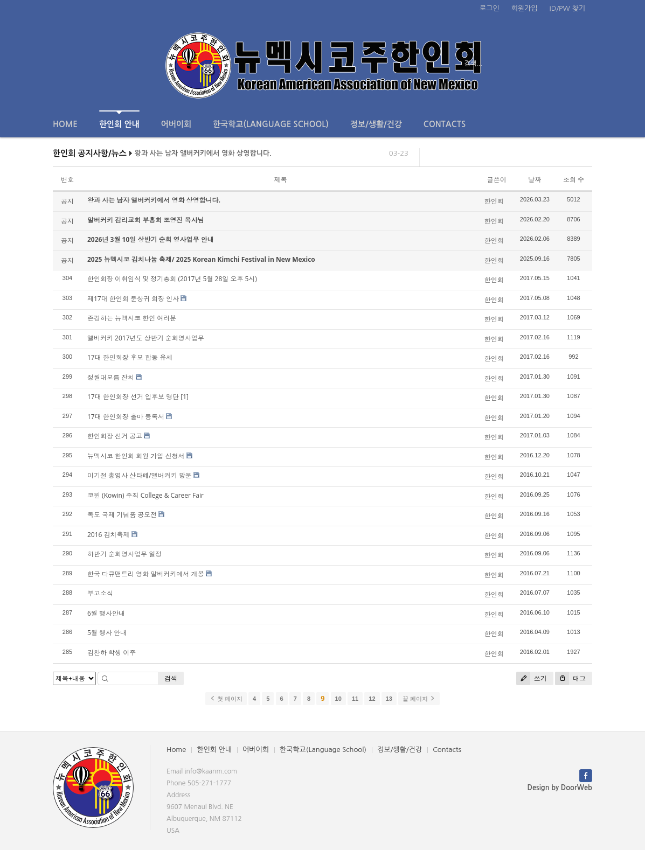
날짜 (534, 179)
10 (338, 698)
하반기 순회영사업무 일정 (124, 554)
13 (389, 698)
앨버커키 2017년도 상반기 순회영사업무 (145, 338)
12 (372, 698)
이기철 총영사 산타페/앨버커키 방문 (139, 475)
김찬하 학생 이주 (111, 652)
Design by (560, 787)
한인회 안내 (119, 119)
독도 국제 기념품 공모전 (122, 514)
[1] (185, 396)
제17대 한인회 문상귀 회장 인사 (133, 298)
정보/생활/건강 (376, 124)
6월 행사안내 (106, 613)
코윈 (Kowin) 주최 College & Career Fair (145, 495)
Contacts (445, 124)
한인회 (494, 201)
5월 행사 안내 (107, 632)
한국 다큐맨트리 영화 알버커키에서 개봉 (145, 574)
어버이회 (176, 124)
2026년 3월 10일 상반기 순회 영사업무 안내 (150, 239)
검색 (170, 678)
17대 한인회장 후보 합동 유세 (129, 357)
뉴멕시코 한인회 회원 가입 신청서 (135, 456)
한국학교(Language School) (271, 124)
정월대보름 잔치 (110, 377)
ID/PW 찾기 (567, 8)
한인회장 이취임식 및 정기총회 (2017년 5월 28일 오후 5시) (172, 278)
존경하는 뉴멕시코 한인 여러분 (131, 318)
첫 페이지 (226, 698)
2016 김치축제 (108, 534)
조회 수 (573, 179)
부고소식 (100, 593)
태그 (570, 678)
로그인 (490, 8)
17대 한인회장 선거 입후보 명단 (133, 396)
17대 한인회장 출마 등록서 (125, 416)
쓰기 (531, 678)
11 (355, 698)
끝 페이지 (419, 698)
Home (65, 124)
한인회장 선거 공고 (114, 436)
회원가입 (524, 8)
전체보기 (84, 63)
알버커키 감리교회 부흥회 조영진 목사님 (145, 220)
